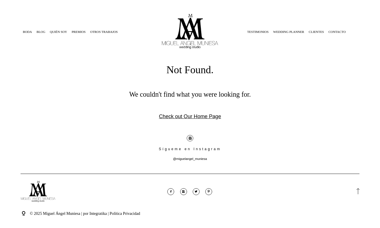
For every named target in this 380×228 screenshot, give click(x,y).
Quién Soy (58, 31)
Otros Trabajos (104, 31)
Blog (41, 31)
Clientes (316, 31)
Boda (27, 31)
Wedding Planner (288, 31)
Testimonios (258, 31)
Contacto (337, 31)
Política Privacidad (125, 213)
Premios (79, 31)
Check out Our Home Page (190, 116)
